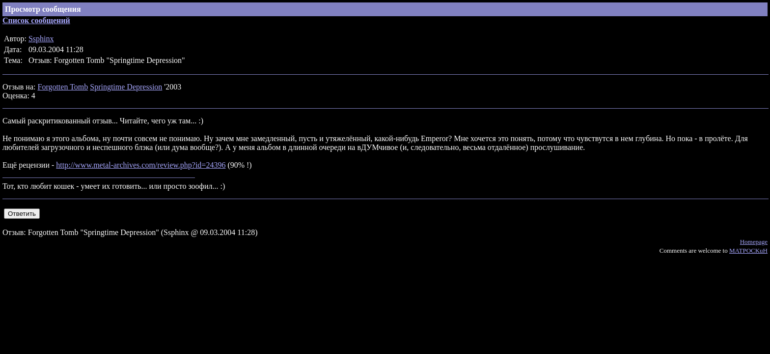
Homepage (754, 241)
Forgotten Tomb (62, 87)
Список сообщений (36, 20)
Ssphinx (41, 38)
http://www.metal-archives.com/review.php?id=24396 (140, 165)
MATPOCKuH (748, 250)
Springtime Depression (126, 87)
